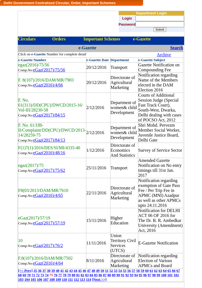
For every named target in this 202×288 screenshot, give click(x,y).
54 (120, 270)
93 (131, 275)
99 (158, 275)
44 (75, 270)
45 (80, 270)
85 (96, 275)
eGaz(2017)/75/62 (49, 170)
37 (44, 270)
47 (89, 270)
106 (39, 279)
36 (39, 270)
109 (58, 279)
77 (60, 275)
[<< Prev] (25, 270)
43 (71, 270)
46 (84, 270)
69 (24, 275)
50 (102, 270)
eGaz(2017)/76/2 (48, 245)
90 (118, 275)
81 (78, 275)
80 (73, 275)
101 (170, 275)
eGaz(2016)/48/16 (49, 152)
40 (57, 270)
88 (109, 275)
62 (155, 270)
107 (46, 279)
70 (29, 275)
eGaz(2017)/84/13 (49, 140)
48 (93, 270)
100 (164, 275)
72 (38, 275)
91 (122, 275)
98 (154, 275)
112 (76, 279)
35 (35, 270)
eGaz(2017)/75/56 (49, 69)
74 (47, 275)
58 (138, 270)
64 (165, 270)
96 (145, 275)
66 (173, 270)
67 (178, 270)
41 (62, 270)
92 (127, 275)
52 (111, 270)
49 (97, 270)
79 (69, 275)
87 (105, 275)
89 (113, 275)
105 (33, 279)
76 (55, 275)
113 (82, 279)
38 (48, 270)
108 (52, 279)
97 (149, 275)
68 (20, 275)
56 (129, 270)
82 (82, 275)
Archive (164, 54)
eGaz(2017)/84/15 (49, 115)
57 (133, 270)
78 (65, 275)
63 (160, 270)
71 (33, 275)
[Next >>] (99, 279)
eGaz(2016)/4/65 (48, 195)
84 (91, 275)
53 (115, 270)
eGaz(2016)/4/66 (48, 85)
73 (42, 275)
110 (64, 279)
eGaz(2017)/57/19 (49, 223)
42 (66, 270)
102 (176, 275)
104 (27, 279)
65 (169, 270)
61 (151, 270)
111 (70, 279)
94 (136, 275)
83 (87, 275)
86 (100, 275)
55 (124, 270)
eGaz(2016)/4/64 (48, 263)
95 (140, 275)
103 (21, 279)
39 (53, 270)
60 (147, 270)
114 (88, 279)
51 (107, 270)
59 (142, 270)
